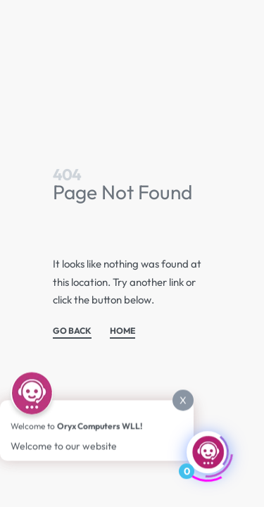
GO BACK (72, 331)
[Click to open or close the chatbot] (208, 451)
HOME (122, 331)
